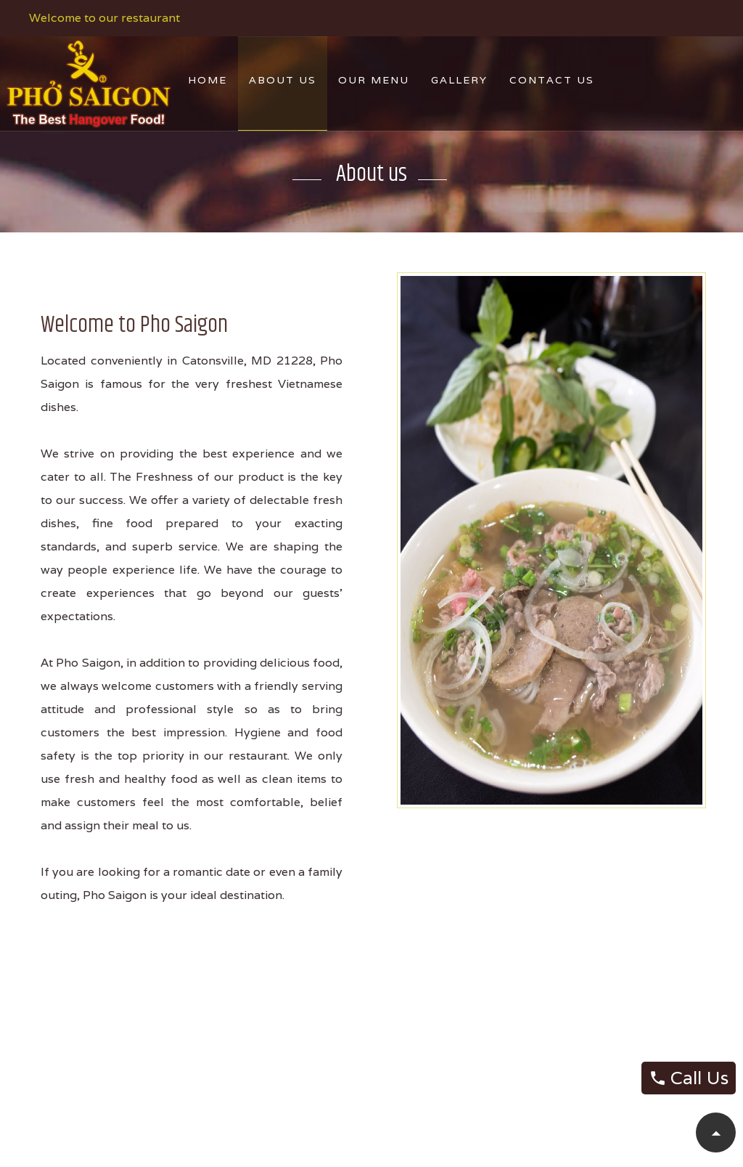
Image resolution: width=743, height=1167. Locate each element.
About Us (282, 79)
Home (207, 79)
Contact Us (551, 79)
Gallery (459, 79)
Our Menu (373, 79)
